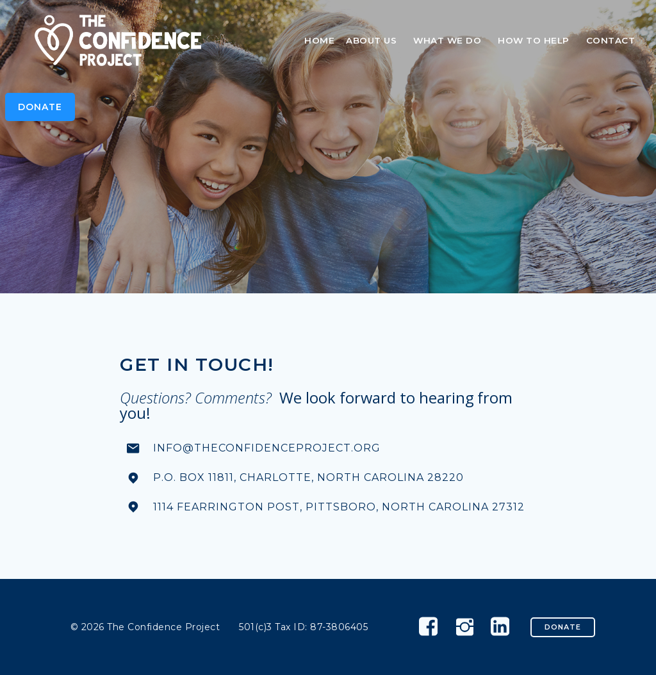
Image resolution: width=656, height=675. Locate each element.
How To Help (536, 40)
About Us (374, 40)
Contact (611, 40)
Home (319, 40)
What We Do (449, 40)
